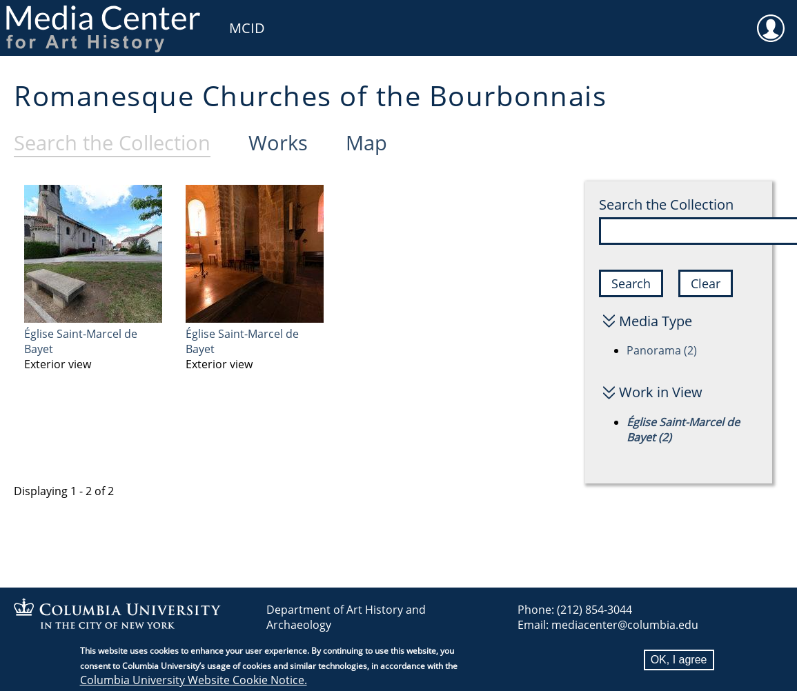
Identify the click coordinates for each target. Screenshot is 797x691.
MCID (247, 28)
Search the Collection (666, 204)
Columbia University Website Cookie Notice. (193, 680)
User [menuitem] (770, 19)
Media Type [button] (655, 321)
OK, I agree (679, 659)
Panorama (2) (662, 350)
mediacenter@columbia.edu (624, 624)
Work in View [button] (660, 392)
